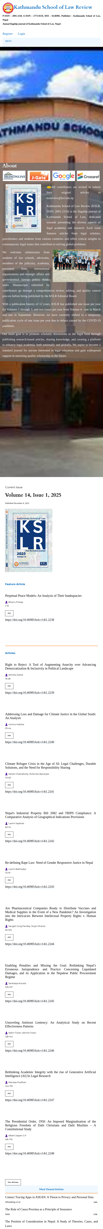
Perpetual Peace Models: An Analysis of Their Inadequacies (43, 595)
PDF (9, 613)
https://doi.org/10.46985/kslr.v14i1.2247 (29, 1100)
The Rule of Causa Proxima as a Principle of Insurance (38, 1209)
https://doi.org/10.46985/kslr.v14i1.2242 (29, 841)
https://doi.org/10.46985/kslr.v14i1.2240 (29, 742)
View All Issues (13, 1182)
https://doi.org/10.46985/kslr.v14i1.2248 (29, 1153)
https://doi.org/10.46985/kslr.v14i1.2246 (29, 1050)
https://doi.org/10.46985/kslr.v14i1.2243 (29, 886)
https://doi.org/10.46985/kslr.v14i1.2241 (29, 791)
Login (21, 33)
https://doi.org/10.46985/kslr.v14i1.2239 (29, 692)
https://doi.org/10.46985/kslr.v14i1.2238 (29, 619)
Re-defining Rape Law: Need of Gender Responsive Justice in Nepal (49, 862)
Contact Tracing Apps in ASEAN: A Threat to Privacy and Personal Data (49, 1197)
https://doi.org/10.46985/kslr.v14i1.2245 (29, 1001)
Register (8, 33)
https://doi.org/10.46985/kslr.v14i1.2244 (29, 944)
